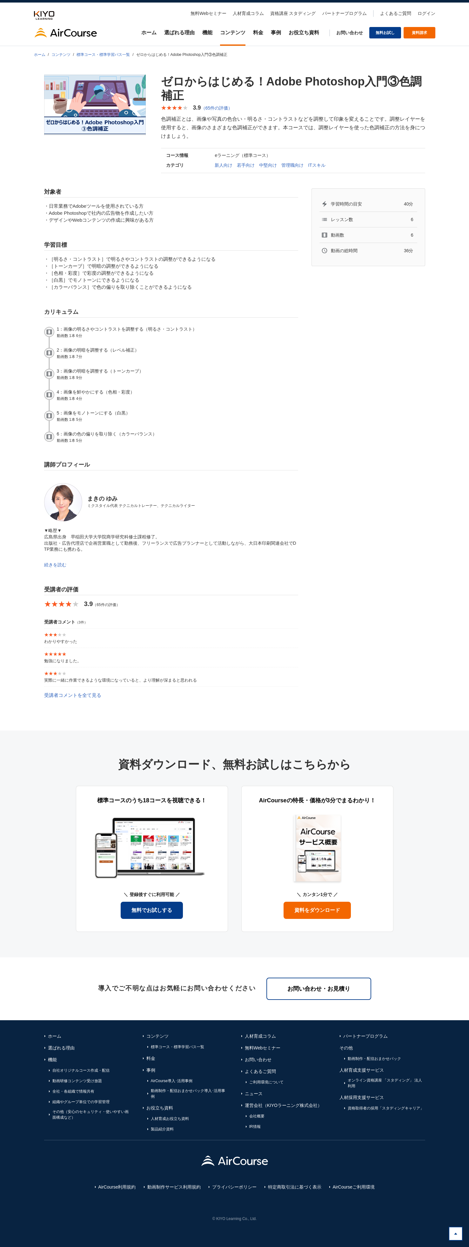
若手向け (246, 165)
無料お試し (385, 32)
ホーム (149, 32)
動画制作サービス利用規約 (174, 1187)
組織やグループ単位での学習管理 (81, 1102)
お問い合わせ (349, 32)
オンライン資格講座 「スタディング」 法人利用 (385, 1083)
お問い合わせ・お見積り (318, 989)
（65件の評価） (217, 108)
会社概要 (257, 1116)
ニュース (254, 1093)
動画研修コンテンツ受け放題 (77, 1081)
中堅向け (268, 165)
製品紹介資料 (162, 1129)
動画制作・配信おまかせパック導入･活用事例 (188, 1094)
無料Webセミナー (208, 13)
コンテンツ (232, 32)
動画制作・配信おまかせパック (374, 1058)
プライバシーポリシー (234, 1187)
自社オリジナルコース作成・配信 (81, 1070)
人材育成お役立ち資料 (170, 1118)
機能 (207, 32)
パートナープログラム (344, 13)
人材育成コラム (248, 13)
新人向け (223, 165)
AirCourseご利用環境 (354, 1187)
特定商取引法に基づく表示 (294, 1187)
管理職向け (292, 165)
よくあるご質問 (395, 13)
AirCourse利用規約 (117, 1187)
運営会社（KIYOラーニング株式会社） (283, 1105)
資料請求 (419, 32)
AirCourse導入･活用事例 (171, 1081)
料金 (258, 32)
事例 (276, 32)
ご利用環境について (266, 1082)
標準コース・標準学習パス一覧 (103, 54)
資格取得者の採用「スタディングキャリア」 (386, 1108)
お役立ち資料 (304, 32)
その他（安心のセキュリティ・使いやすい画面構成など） (90, 1114)
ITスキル (316, 165)
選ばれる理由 (179, 32)
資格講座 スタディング (293, 13)
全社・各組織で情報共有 (73, 1091)
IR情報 (255, 1126)
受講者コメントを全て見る (72, 695)
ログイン (426, 13)
